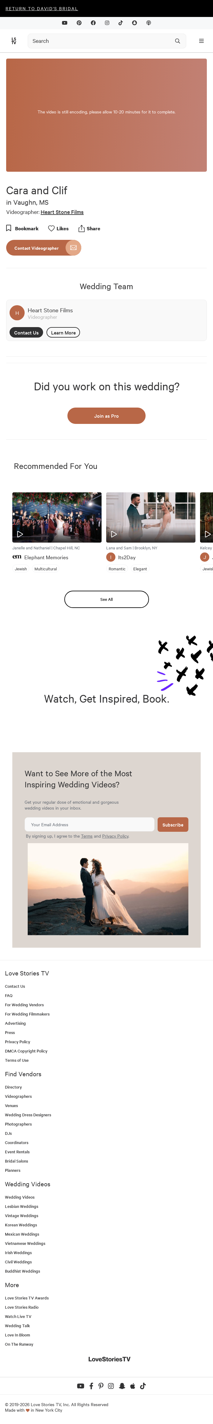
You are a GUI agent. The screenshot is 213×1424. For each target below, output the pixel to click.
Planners (12, 1170)
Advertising (15, 1023)
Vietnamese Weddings (25, 1243)
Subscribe (173, 824)
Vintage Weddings (21, 1215)
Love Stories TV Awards (27, 1298)
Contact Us (26, 332)
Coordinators (16, 1142)
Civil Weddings (18, 1262)
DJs (8, 1133)
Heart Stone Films (62, 211)
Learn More (63, 332)
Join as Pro (106, 415)
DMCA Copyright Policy (26, 1051)
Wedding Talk (17, 1325)
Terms (87, 836)
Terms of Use (17, 1060)
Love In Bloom (17, 1335)
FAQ (9, 995)
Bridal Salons (16, 1161)
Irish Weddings (18, 1252)
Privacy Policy (115, 836)
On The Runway (19, 1344)
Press (10, 1032)
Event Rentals (17, 1152)
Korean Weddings (21, 1225)
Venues (11, 1105)
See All (106, 599)
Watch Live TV (18, 1316)
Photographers (18, 1124)
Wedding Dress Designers (28, 1115)
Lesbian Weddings (21, 1206)
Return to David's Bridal (42, 8)
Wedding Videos (19, 1197)
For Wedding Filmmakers (27, 1014)
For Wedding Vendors (24, 1004)
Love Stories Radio (21, 1307)
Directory (13, 1087)
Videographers (18, 1096)
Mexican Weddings (22, 1234)
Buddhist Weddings (22, 1271)
